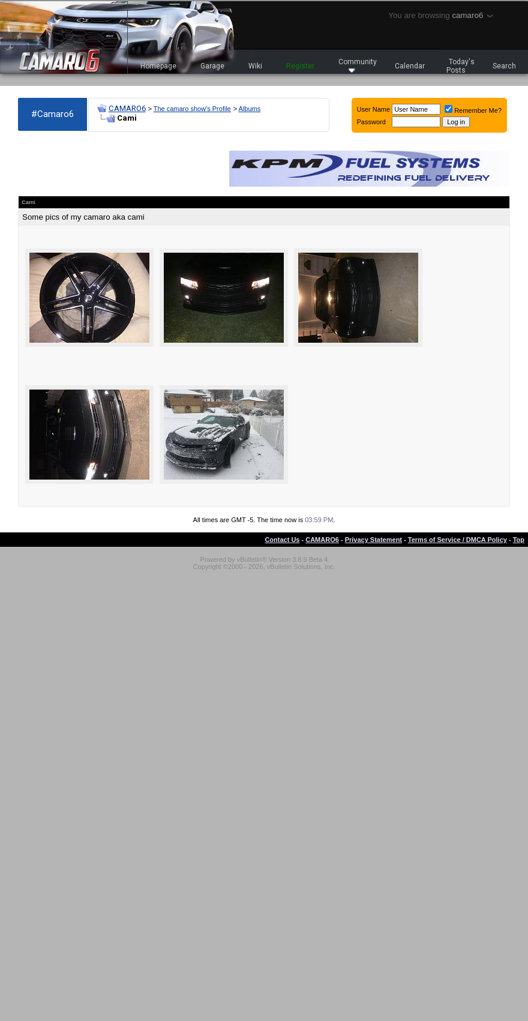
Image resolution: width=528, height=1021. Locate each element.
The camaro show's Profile (192, 108)
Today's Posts (460, 66)
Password (371, 121)
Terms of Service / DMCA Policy (457, 539)
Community (357, 65)
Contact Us (282, 539)
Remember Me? (473, 110)
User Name (374, 109)
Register (300, 66)
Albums (250, 108)
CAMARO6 (127, 108)
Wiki (255, 66)
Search (504, 66)
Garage (212, 66)
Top (518, 539)
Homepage (158, 66)
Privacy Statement (373, 539)
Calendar (410, 66)
